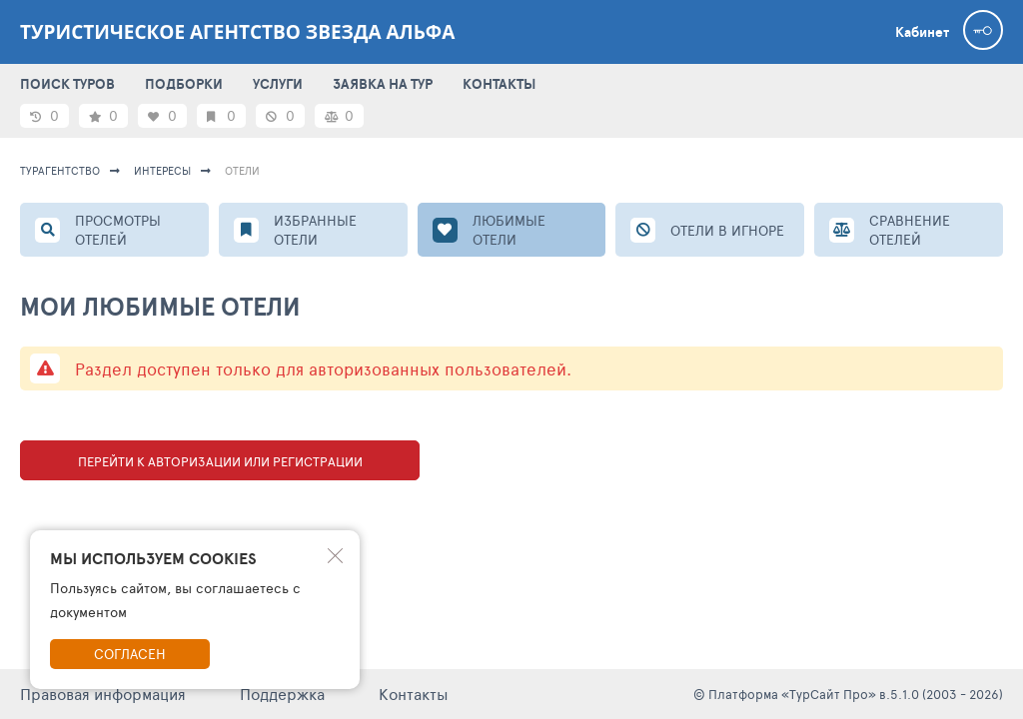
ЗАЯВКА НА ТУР (383, 84)
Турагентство (60, 170)
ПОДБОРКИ (184, 84)
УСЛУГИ (278, 84)
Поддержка (282, 693)
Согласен (130, 653)
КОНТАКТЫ (499, 84)
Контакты (414, 693)
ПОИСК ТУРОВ (67, 84)
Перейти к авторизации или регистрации (220, 461)
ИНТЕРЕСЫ (162, 170)
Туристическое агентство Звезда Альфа (237, 32)
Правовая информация (103, 693)
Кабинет (922, 32)
